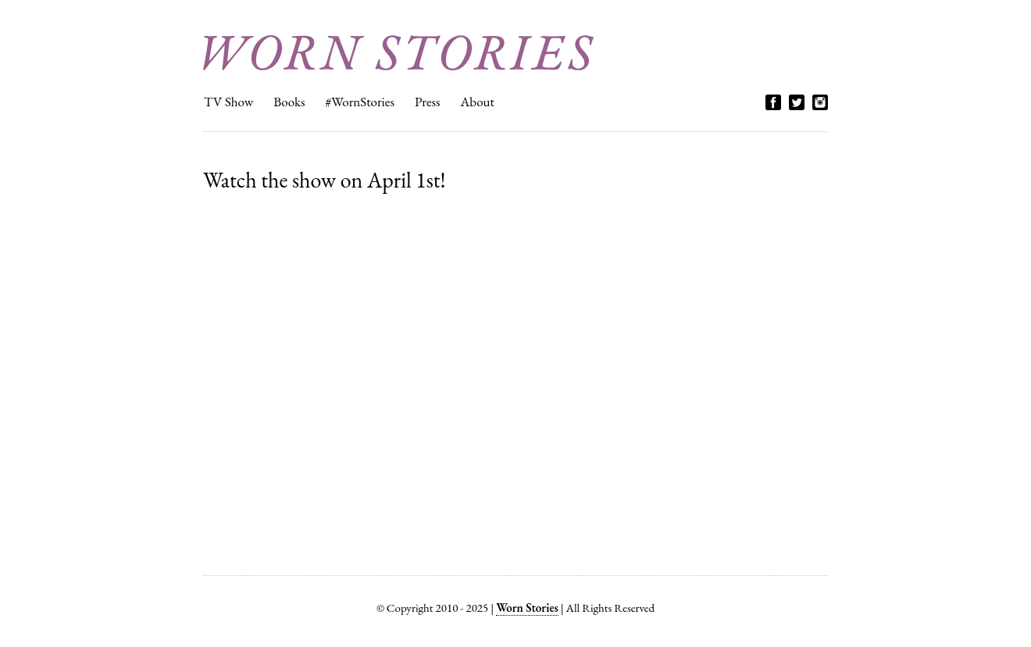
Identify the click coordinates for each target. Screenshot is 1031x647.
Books (289, 101)
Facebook (773, 102)
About (477, 101)
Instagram (820, 102)
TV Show (228, 101)
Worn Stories (398, 52)
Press (428, 101)
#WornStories (359, 101)
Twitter (796, 102)
